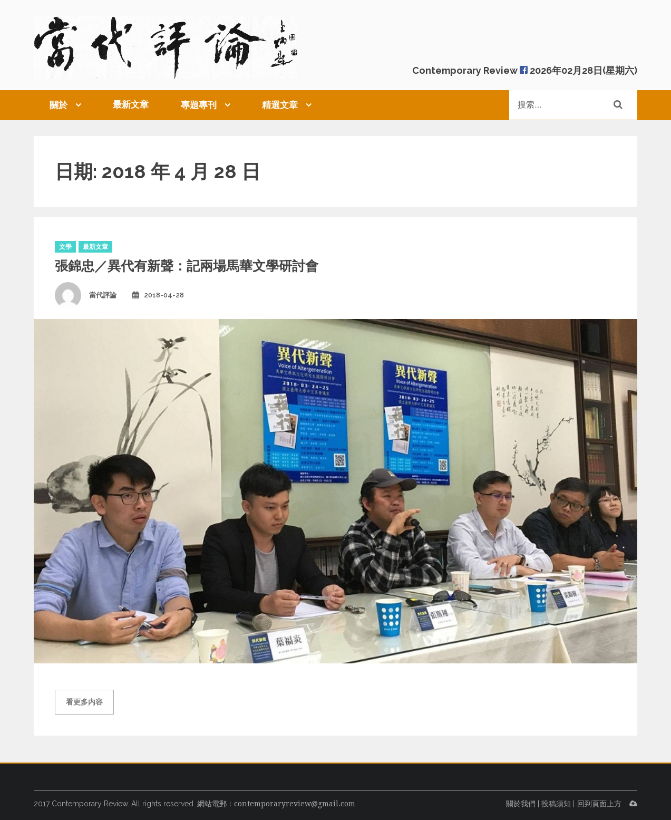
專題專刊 (199, 105)
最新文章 (131, 104)
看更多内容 (84, 702)
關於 (58, 105)
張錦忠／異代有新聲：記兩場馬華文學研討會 (186, 266)
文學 (65, 246)
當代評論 (102, 295)
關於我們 (521, 803)
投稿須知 (556, 803)
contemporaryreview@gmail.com (294, 803)
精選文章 (280, 105)
